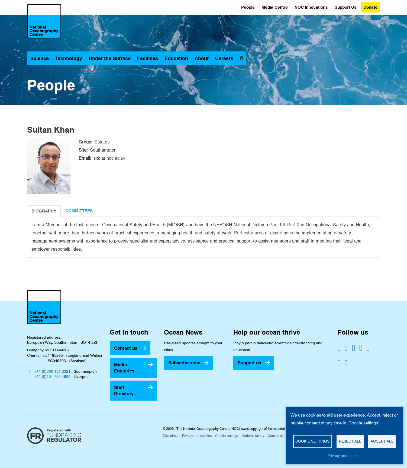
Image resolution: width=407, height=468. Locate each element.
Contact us (125, 348)
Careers (224, 58)
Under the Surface (110, 58)
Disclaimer (171, 436)
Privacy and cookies (197, 436)
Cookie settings (226, 436)
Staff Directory (124, 390)
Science (39, 58)
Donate (370, 7)
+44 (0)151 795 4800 (52, 376)
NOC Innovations (311, 7)
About (202, 58)
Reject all (350, 441)
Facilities (147, 58)
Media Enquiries (124, 368)
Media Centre (274, 7)
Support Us (346, 7)
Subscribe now (184, 362)
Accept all (382, 441)
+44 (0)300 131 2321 (52, 371)
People (248, 7)
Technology (68, 58)
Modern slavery (252, 436)
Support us (249, 362)
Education (176, 58)
